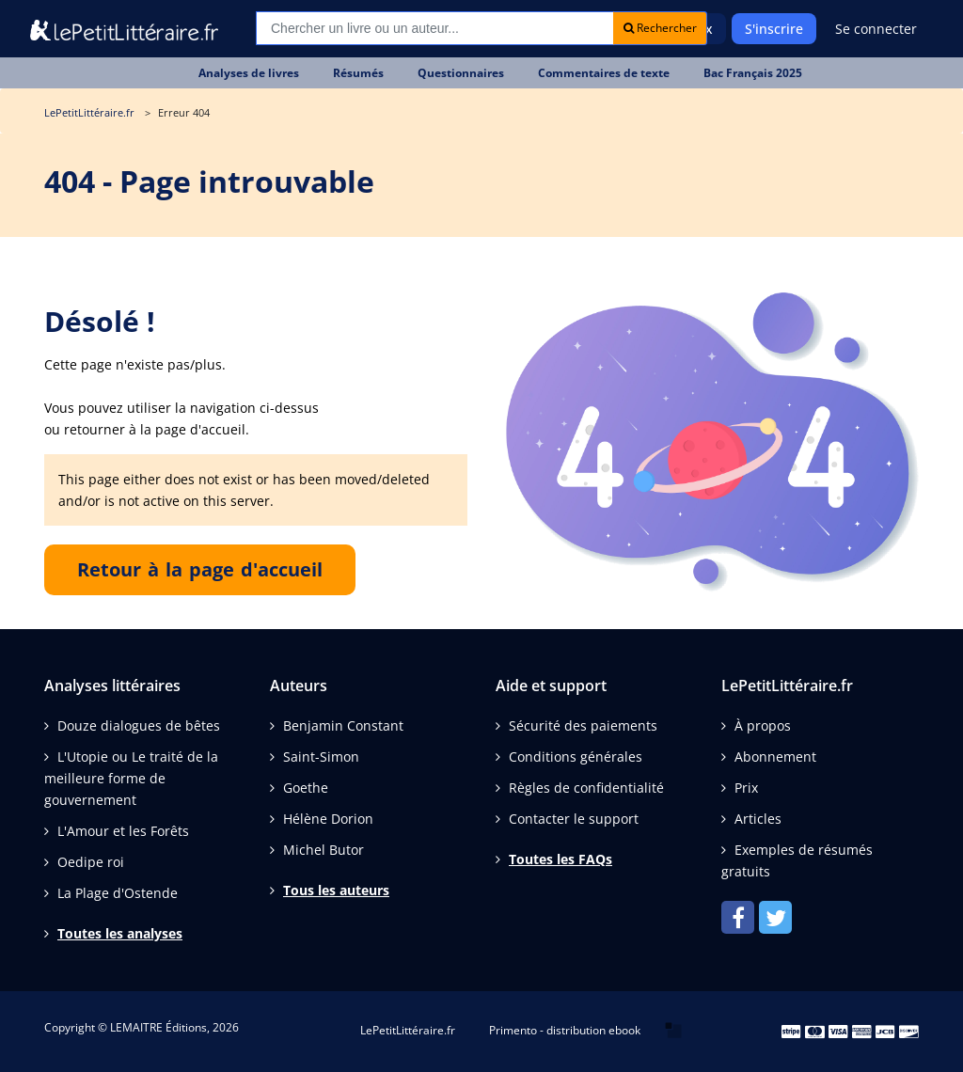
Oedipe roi (90, 862)
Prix (746, 787)
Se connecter (876, 29)
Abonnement (775, 756)
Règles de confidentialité (586, 787)
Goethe (305, 787)
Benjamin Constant (343, 725)
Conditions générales (575, 756)
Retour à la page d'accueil (200, 569)
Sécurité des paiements (583, 725)
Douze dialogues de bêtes (138, 725)
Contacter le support (574, 819)
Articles (757, 819)
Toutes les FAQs (560, 859)
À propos (762, 725)
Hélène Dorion (328, 819)
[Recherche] (435, 28)
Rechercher (660, 28)
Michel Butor (323, 850)
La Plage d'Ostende (117, 893)
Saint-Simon (321, 756)
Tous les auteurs (336, 890)
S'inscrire (774, 29)
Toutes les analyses (119, 933)
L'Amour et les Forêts (123, 831)
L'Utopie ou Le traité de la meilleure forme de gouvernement (131, 778)
